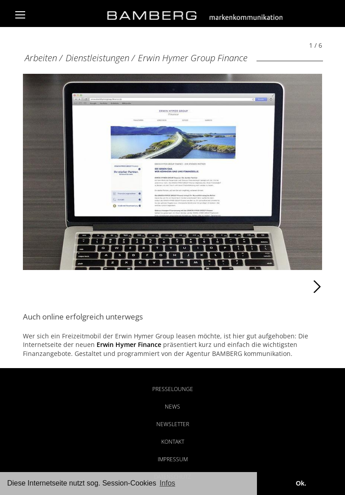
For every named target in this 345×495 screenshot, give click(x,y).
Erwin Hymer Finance (129, 344)
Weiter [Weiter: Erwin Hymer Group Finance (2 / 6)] (247, 286)
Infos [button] (167, 483)
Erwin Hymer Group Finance (193, 58)
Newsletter (172, 424)
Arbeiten (41, 58)
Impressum (173, 459)
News (172, 406)
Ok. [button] (301, 483)
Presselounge (172, 389)
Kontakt (172, 442)
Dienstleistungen (97, 58)
